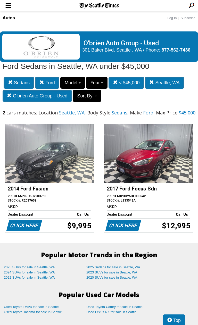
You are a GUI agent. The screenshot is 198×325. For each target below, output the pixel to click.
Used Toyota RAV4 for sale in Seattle (31, 307)
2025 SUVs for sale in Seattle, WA (29, 267)
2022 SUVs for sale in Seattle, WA (29, 277)
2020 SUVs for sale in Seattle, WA (111, 277)
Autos (9, 17)
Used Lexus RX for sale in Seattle (111, 312)
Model (73, 82)
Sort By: (87, 95)
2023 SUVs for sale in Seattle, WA (111, 272)
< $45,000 (126, 82)
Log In (172, 18)
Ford (47, 82)
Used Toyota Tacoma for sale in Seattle (33, 312)
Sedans (19, 82)
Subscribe (187, 18)
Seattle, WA (164, 82)
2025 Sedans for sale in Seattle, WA (113, 267)
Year (96, 82)
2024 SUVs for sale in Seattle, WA (29, 272)
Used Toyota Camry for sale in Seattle (114, 307)
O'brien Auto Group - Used (37, 95)
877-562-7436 (176, 50)
